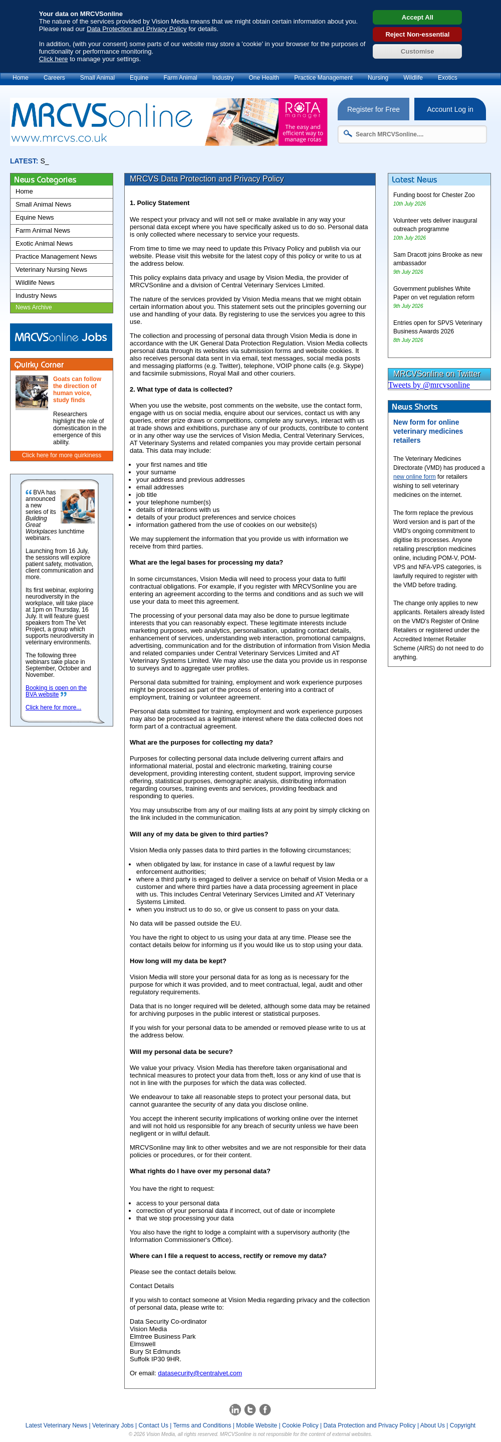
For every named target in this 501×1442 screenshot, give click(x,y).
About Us (432, 1425)
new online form (414, 476)
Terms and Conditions (202, 1425)
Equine (139, 77)
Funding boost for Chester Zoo (434, 195)
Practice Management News (56, 256)
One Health (263, 77)
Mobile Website (256, 1425)
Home (21, 77)
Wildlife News (35, 282)
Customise (417, 51)
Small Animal (97, 77)
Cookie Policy (300, 1425)
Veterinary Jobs (113, 1425)
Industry (223, 77)
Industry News (36, 295)
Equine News (35, 217)
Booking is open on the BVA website (56, 691)
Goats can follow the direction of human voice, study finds (77, 390)
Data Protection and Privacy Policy (136, 29)
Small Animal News (43, 204)
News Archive (34, 307)
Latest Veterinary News (56, 1425)
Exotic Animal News (44, 243)
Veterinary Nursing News (51, 269)
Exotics (447, 77)
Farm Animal (180, 77)
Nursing (378, 77)
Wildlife (413, 77)
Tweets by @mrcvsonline (429, 385)
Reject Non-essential (417, 34)
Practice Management (323, 77)
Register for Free (373, 109)
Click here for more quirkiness (62, 455)
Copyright (462, 1425)
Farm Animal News (43, 230)
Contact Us (153, 1425)
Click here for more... (53, 707)
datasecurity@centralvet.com (200, 1373)
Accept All (417, 17)
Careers (54, 77)
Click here (53, 59)
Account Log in (450, 109)
